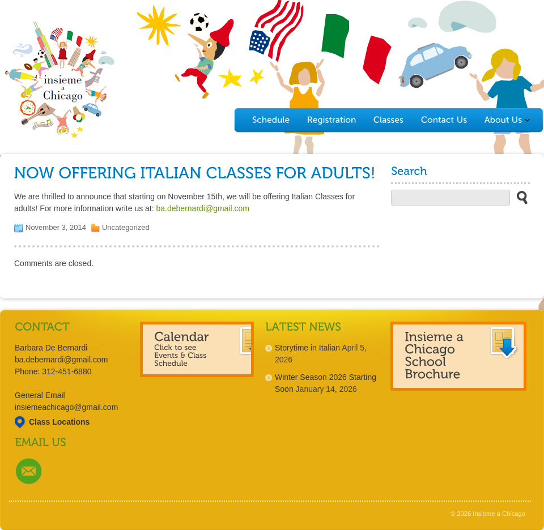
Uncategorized (126, 227)
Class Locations (59, 421)
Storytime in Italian (307, 347)
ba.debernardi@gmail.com (202, 208)
